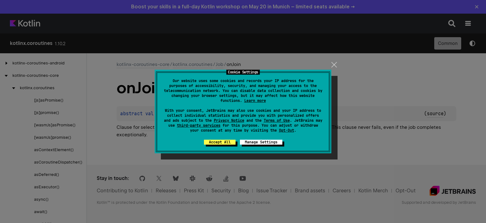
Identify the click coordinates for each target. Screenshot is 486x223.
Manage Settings (261, 142)
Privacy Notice (229, 120)
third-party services (198, 125)
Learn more (255, 100)
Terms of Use (277, 120)
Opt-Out (286, 130)
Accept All (220, 142)
